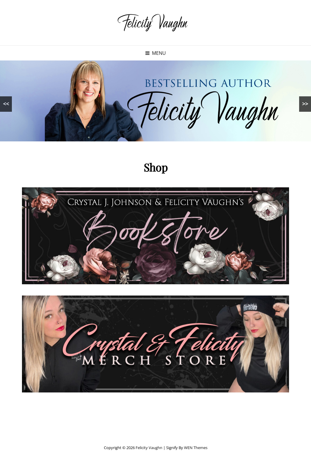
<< (6, 103)
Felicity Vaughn (149, 447)
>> (305, 103)
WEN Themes (195, 447)
